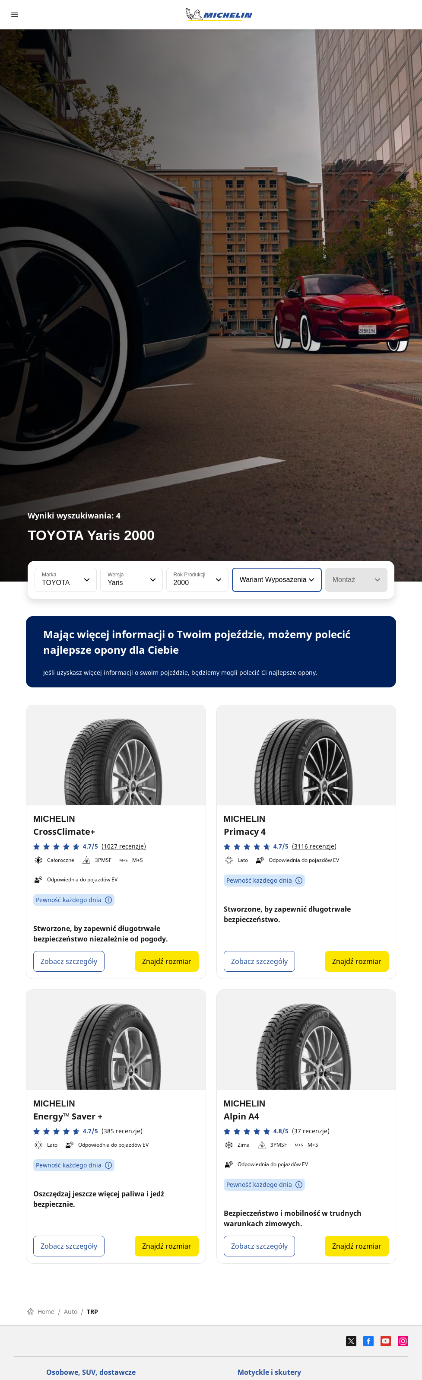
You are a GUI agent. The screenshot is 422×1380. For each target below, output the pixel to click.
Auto (70, 1311)
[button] (85, 579)
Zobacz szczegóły (69, 961)
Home (40, 1311)
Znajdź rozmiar (166, 961)
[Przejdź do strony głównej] (219, 14)
